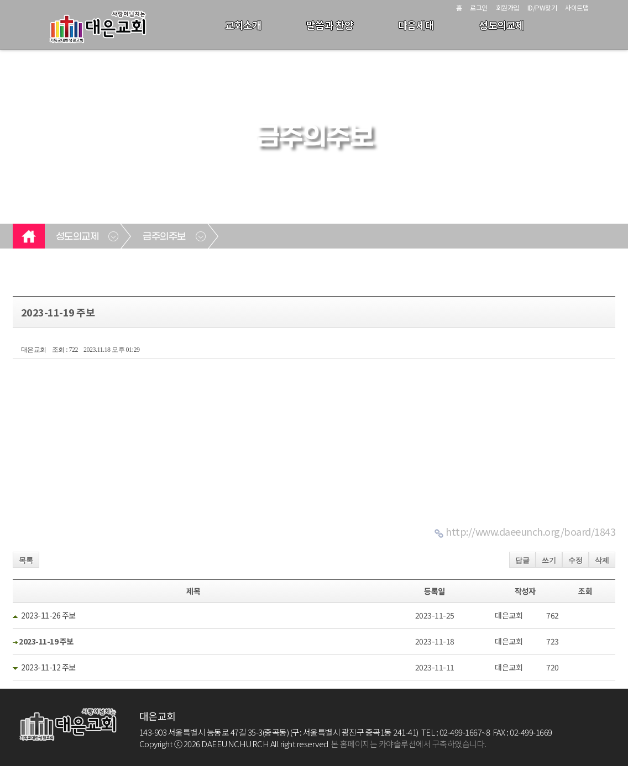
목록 (26, 560)
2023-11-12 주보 (48, 667)
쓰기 (549, 560)
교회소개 (243, 25)
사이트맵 (576, 7)
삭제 (602, 560)
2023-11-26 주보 (48, 615)
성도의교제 (502, 25)
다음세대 (416, 25)
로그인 (479, 7)
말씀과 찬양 (330, 25)
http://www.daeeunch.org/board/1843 (530, 531)
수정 (575, 560)
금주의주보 (164, 236)
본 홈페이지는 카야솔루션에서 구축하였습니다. (408, 743)
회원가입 (507, 7)
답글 (522, 560)
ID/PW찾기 (542, 7)
